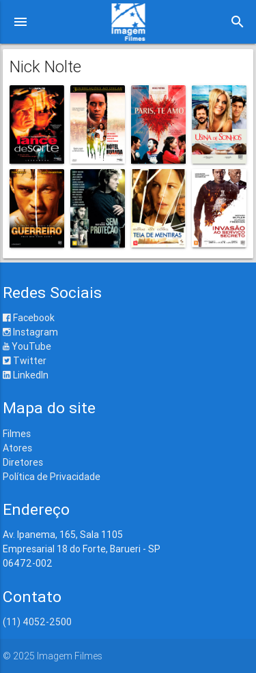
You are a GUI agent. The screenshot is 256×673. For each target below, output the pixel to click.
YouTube (27, 346)
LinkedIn (25, 375)
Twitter (24, 361)
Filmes (17, 434)
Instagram (30, 332)
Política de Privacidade (51, 476)
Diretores (23, 462)
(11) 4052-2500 (37, 622)
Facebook (29, 318)
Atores (17, 448)
